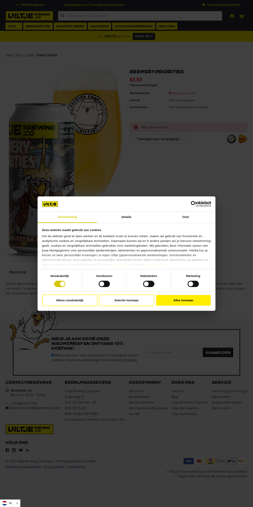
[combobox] (10, 503)
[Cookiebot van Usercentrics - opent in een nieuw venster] (194, 204)
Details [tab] (126, 217)
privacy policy (155, 264)
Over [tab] (185, 217)
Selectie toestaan (126, 300)
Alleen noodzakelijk (69, 300)
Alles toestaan (183, 300)
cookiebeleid (122, 264)
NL (7, 503)
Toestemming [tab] (67, 217)
